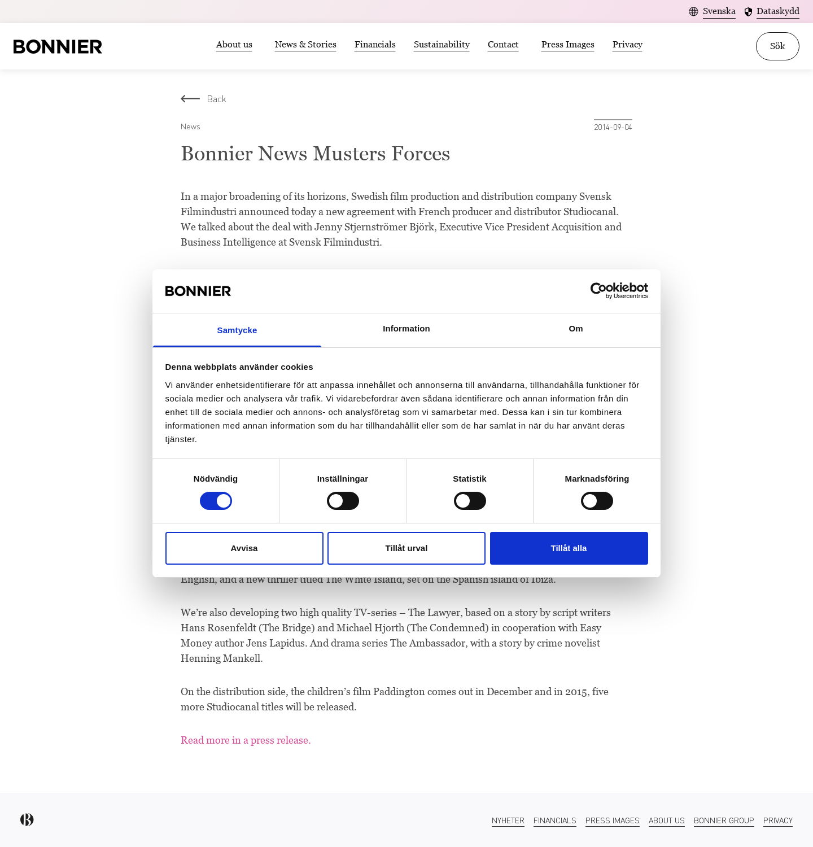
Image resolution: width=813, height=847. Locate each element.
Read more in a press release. (246, 740)
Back (203, 98)
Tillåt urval (407, 548)
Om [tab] (576, 328)
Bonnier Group (724, 820)
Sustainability (442, 44)
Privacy (627, 44)
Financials (375, 44)
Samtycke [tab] (237, 330)
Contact (503, 44)
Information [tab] (406, 328)
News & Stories (305, 44)
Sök (777, 46)
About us (234, 44)
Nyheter (508, 820)
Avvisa (244, 548)
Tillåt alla (569, 548)
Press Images (568, 44)
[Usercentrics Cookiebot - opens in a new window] (598, 290)
